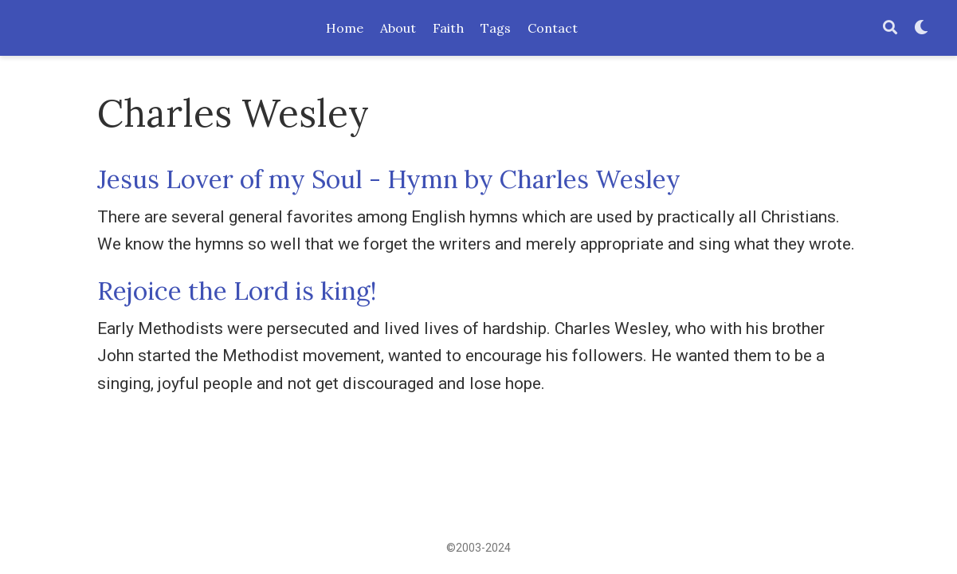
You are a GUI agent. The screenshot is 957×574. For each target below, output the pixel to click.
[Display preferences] (921, 28)
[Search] (890, 28)
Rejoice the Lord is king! (237, 290)
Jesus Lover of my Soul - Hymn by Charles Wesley (388, 179)
